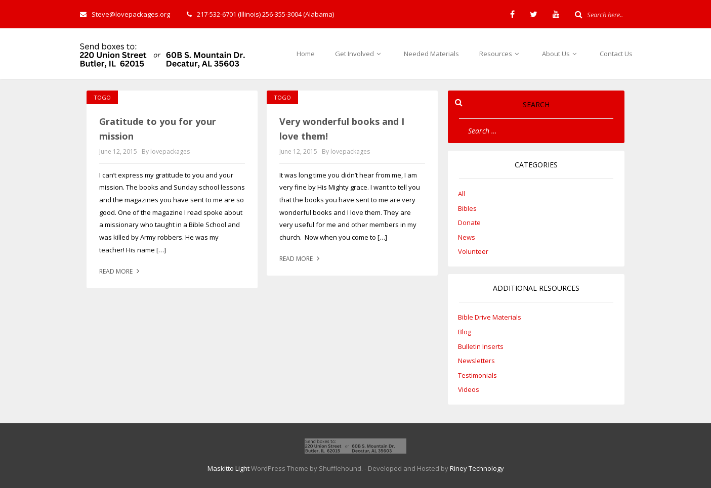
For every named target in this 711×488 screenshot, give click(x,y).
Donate (469, 222)
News (466, 237)
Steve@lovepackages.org (125, 14)
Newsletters (476, 360)
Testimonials (477, 375)
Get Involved (359, 53)
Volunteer (473, 251)
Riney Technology (477, 468)
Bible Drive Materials (489, 317)
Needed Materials (431, 53)
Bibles (467, 208)
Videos (468, 389)
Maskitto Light (228, 468)
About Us (560, 53)
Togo (102, 97)
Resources (500, 53)
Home (306, 53)
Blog (464, 331)
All (461, 193)
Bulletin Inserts (481, 346)
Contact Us (616, 53)
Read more (120, 271)
